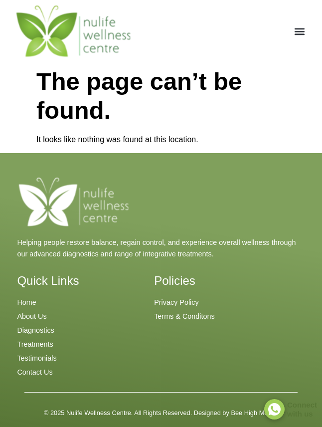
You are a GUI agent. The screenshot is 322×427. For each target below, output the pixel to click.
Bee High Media (253, 413)
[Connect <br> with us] (274, 409)
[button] (299, 31)
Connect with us (302, 409)
